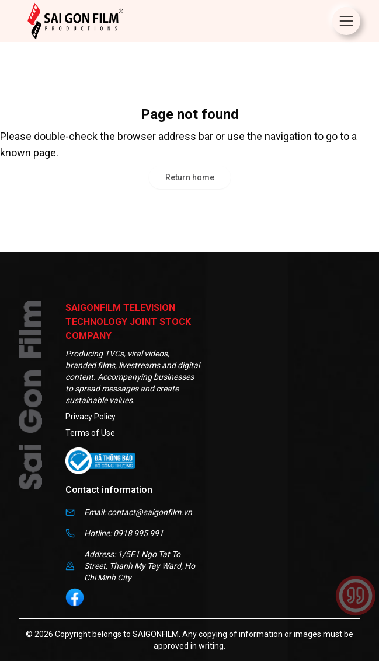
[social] (74, 597)
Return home (189, 177)
